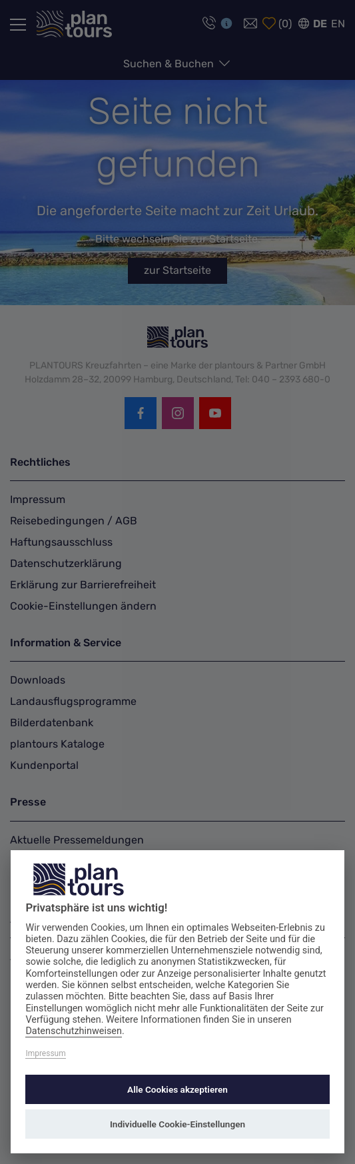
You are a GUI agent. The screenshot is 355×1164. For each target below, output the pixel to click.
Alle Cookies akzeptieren (177, 1089)
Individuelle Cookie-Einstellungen (177, 1124)
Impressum (45, 1053)
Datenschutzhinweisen (73, 1031)
